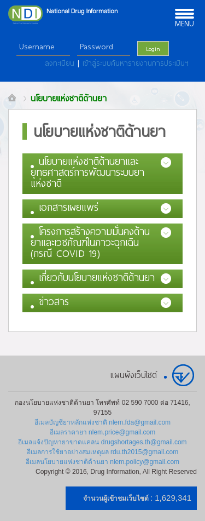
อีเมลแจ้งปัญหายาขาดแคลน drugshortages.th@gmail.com (102, 442)
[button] (102, 173)
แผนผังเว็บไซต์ (133, 375)
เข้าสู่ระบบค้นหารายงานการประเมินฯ (136, 63)
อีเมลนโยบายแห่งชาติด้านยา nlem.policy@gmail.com (102, 462)
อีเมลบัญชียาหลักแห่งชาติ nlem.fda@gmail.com (102, 422)
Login (153, 48)
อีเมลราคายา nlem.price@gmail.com (103, 432)
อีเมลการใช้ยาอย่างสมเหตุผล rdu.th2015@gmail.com (103, 452)
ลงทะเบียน (61, 63)
